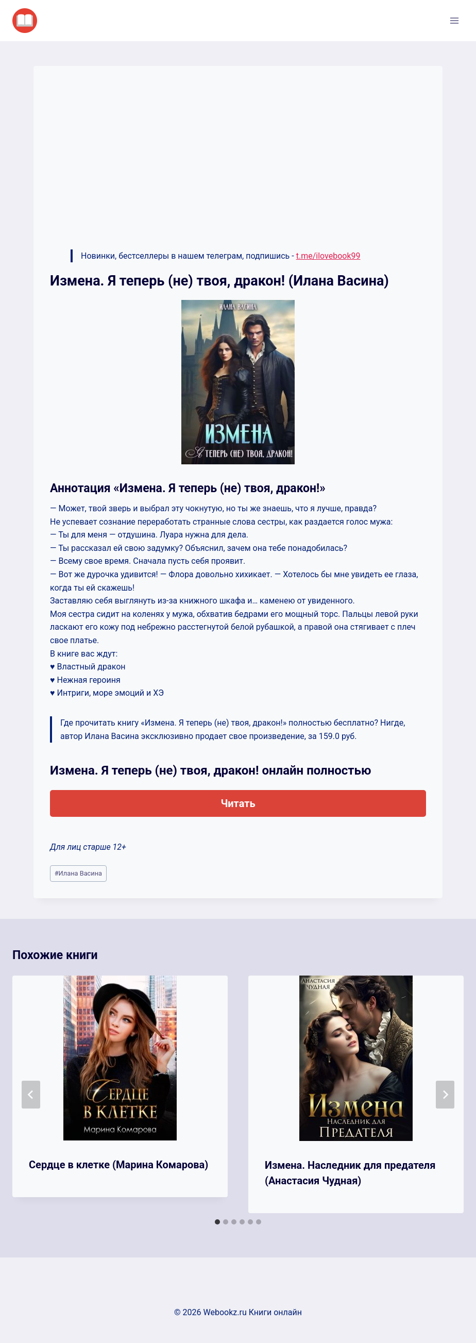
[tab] (217, 1221)
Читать (237, 803)
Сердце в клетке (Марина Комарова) (118, 1165)
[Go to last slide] (31, 1095)
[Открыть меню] (454, 20)
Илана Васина (78, 873)
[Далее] (445, 1095)
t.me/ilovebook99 (328, 256)
